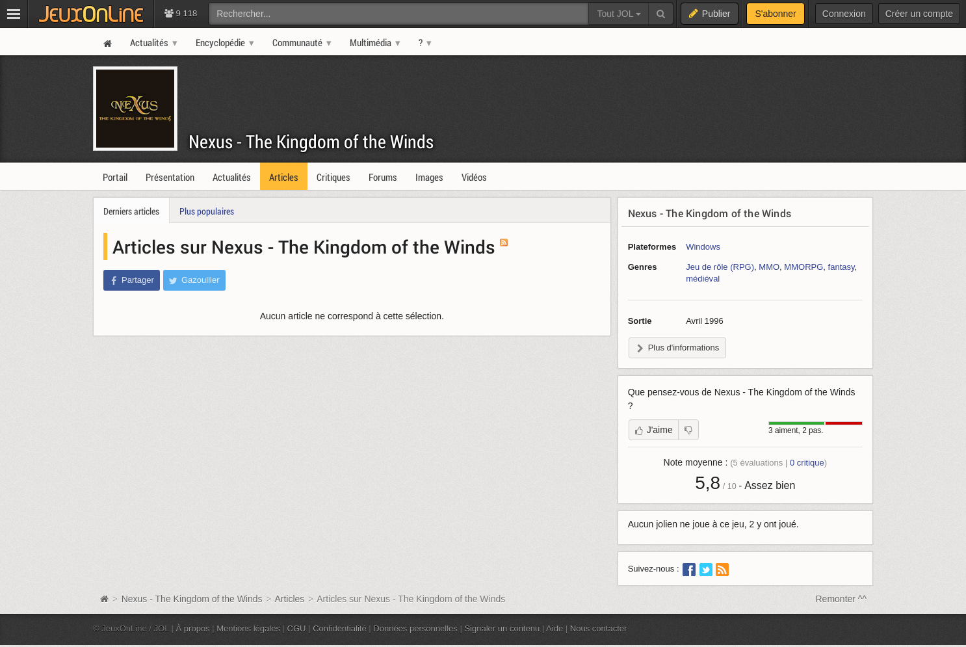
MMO (769, 267)
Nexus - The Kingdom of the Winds (311, 141)
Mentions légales (248, 628)
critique (807, 463)
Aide (554, 628)
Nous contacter (598, 628)
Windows (703, 247)
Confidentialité (340, 628)
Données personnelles (415, 628)
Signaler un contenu (502, 628)
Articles (289, 599)
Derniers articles (131, 211)
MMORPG (803, 267)
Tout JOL (618, 13)
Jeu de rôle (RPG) (720, 267)
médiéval (703, 279)
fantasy (841, 267)
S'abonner (775, 13)
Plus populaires (206, 211)
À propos (193, 628)
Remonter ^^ (841, 599)
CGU (296, 628)
